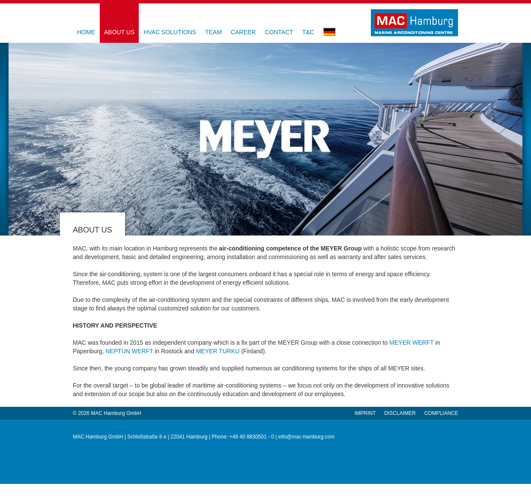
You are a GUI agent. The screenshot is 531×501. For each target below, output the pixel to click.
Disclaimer (399, 413)
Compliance (441, 413)
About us (119, 32)
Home (86, 32)
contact (279, 32)
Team (213, 32)
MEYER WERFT (411, 342)
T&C (308, 32)
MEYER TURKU (218, 351)
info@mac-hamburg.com (306, 437)
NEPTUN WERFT (129, 351)
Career (243, 32)
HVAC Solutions (169, 32)
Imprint (365, 413)
